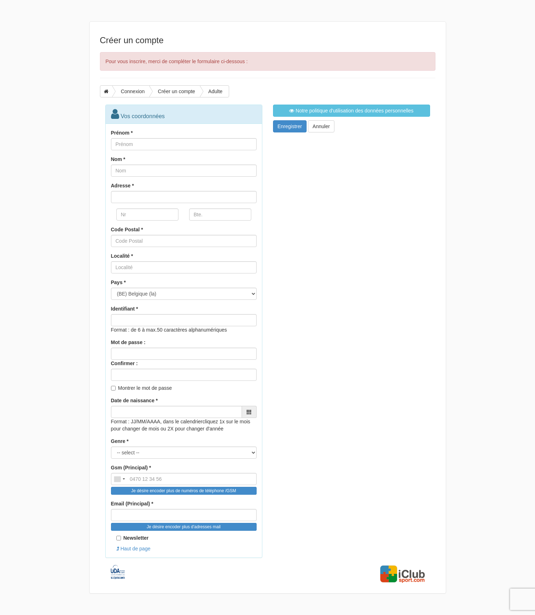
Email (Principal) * (132, 503)
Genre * (120, 441)
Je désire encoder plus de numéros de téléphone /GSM (183, 490)
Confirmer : (124, 363)
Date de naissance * (134, 400)
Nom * (118, 159)
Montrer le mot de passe (145, 388)
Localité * (122, 256)
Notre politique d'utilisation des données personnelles (351, 111)
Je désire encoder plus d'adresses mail (184, 526)
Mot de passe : (128, 342)
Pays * (118, 282)
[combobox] (119, 479)
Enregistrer (290, 126)
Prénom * (122, 133)
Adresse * (122, 185)
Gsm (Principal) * (131, 467)
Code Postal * (127, 229)
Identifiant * (124, 309)
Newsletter (132, 538)
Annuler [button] (321, 126)
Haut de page (133, 548)
